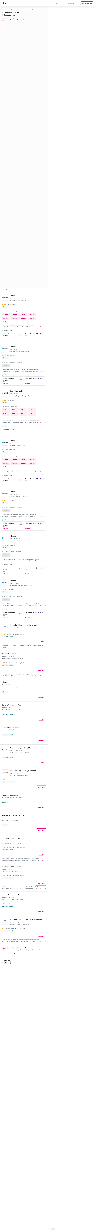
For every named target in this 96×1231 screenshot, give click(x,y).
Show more (43, 327)
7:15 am (5, 314)
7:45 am (23, 314)
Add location (13, 954)
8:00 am (32, 314)
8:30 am (14, 318)
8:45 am (23, 318)
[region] (72, 618)
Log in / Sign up (87, 3)
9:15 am (23, 414)
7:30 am (14, 314)
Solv (3, 9)
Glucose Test (16, 9)
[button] (66, 613)
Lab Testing (8, 9)
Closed (6, 365)
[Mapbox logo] (52, 1229)
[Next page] (11, 962)
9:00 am (32, 318)
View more (5, 321)
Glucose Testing (28, 9)
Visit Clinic (41, 642)
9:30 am (32, 414)
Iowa (22, 9)
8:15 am (5, 318)
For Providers (71, 3)
